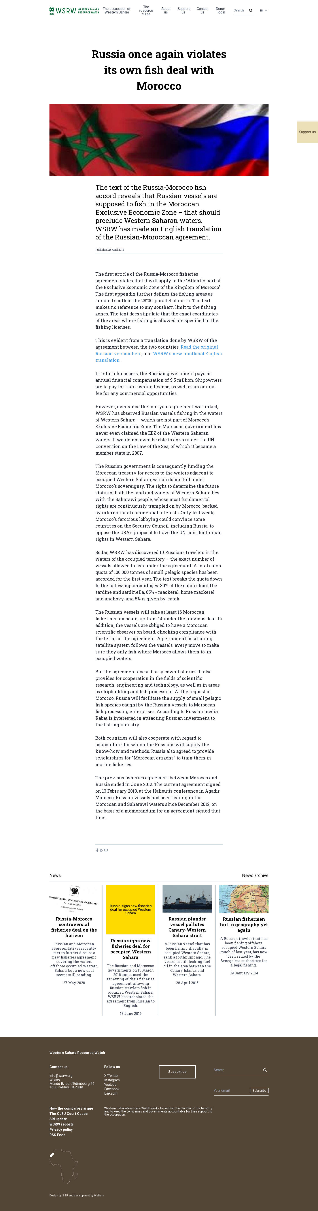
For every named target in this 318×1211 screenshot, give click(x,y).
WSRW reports (61, 1124)
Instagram (112, 1080)
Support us (307, 132)
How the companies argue (71, 1108)
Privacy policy (61, 1129)
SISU (65, 1195)
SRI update (58, 1119)
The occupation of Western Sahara (117, 10)
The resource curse (146, 10)
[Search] (243, 10)
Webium (99, 1195)
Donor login (220, 10)
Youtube (110, 1084)
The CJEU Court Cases (68, 1114)
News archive (255, 875)
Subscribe (260, 1090)
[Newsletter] (231, 1091)
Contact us (202, 10)
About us (165, 10)
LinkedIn (110, 1093)
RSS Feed (57, 1135)
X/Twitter (111, 1076)
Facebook (111, 1089)
